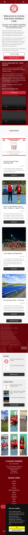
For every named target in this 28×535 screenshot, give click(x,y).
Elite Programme (14, 490)
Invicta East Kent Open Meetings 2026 (16, 385)
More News (14, 405)
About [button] (14, 483)
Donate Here (14, 92)
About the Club (14, 58)
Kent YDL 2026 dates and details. (16, 359)
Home (14, 481)
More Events (14, 374)
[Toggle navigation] (23, 2)
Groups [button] (14, 488)
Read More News (14, 321)
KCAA (11, 50)
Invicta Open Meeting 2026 (17, 365)
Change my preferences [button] (17, 530)
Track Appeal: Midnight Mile (17, 397)
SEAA (17, 50)
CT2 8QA (15, 473)
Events (14, 495)
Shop (14, 501)
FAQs (14, 499)
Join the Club (14, 54)
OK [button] (16, 527)
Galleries (14, 497)
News (14, 492)
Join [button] (14, 486)
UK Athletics (6, 50)
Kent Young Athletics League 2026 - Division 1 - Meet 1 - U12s (17, 392)
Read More (14, 175)
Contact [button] (14, 504)
